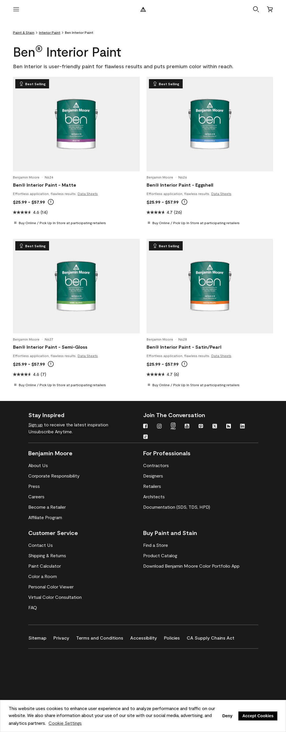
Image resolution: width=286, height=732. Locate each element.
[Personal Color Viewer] (51, 586)
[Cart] (270, 9)
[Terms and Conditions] (103, 637)
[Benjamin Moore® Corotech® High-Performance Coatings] (56, 657)
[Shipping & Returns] (47, 555)
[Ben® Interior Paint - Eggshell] (210, 124)
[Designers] (153, 476)
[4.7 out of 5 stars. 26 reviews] (210, 212)
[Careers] (36, 496)
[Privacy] (64, 637)
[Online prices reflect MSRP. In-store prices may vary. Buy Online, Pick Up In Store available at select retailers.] (50, 201)
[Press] (34, 486)
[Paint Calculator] (44, 566)
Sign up (35, 424)
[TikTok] (145, 437)
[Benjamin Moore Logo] (143, 9)
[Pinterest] (201, 427)
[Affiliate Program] (45, 517)
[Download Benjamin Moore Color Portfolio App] (191, 566)
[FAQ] (32, 607)
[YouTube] (187, 427)
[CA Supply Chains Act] (214, 637)
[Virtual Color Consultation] (55, 597)
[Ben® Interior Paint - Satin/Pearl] (210, 286)
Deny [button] (227, 716)
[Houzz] (228, 427)
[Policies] (175, 637)
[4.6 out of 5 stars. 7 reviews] (76, 374)
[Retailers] (152, 486)
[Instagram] (159, 427)
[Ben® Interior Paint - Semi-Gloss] (76, 286)
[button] (256, 9)
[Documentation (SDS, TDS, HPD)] (176, 507)
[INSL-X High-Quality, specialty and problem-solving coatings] (56, 674)
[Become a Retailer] (47, 507)
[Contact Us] (40, 545)
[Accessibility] (147, 637)
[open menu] (16, 9)
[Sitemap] (40, 637)
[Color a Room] (42, 576)
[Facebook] (145, 427)
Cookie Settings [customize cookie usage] (65, 723)
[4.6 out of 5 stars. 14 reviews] (76, 212)
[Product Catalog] (160, 555)
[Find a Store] (155, 545)
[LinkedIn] (242, 427)
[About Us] (38, 465)
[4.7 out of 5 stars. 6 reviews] (210, 374)
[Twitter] (214, 427)
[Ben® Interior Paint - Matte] (76, 124)
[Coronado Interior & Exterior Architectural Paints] (56, 690)
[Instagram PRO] (173, 427)
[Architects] (154, 496)
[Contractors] (156, 465)
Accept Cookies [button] (258, 716)
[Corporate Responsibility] (54, 476)
